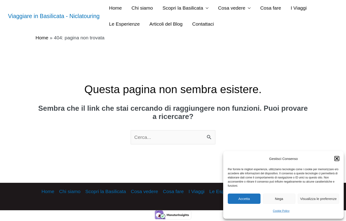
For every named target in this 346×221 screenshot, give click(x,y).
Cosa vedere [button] (231, 8)
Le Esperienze (124, 24)
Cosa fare (270, 8)
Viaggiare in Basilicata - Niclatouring (54, 16)
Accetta (244, 199)
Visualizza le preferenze (318, 199)
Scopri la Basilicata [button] (182, 8)
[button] (337, 158)
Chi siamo (142, 8)
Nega (279, 199)
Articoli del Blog (166, 24)
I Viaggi (299, 8)
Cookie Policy (281, 211)
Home (115, 8)
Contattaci (203, 24)
